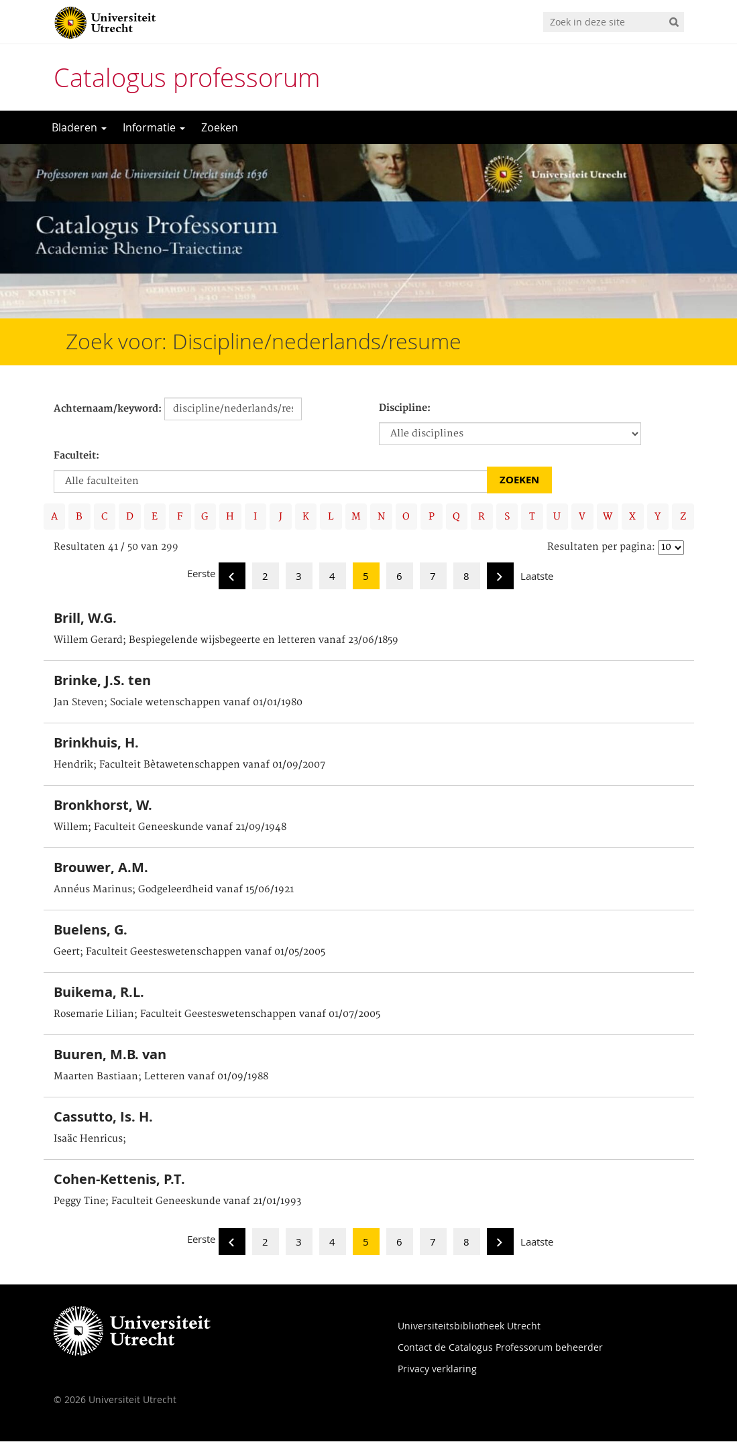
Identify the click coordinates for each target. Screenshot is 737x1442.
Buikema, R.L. (99, 992)
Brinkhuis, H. (96, 743)
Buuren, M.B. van (110, 1055)
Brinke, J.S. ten (102, 681)
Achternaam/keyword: (108, 409)
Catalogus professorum (187, 77)
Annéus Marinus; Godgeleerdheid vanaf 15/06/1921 (174, 890)
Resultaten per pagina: (601, 548)
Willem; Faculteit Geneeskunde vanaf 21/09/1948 (170, 828)
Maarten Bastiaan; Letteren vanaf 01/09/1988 (161, 1077)
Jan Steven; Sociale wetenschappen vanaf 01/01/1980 (178, 703)
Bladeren (79, 127)
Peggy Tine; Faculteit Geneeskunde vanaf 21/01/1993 (177, 1202)
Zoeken (219, 127)
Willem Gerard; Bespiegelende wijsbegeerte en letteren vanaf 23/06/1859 (226, 641)
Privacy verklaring (437, 1369)
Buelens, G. (90, 930)
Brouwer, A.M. (101, 868)
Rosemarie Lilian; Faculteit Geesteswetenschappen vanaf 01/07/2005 (217, 1015)
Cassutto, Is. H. (103, 1117)
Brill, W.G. (85, 618)
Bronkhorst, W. (103, 805)
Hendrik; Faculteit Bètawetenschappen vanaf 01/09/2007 (189, 766)
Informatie (154, 127)
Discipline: (405, 408)
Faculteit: (76, 456)
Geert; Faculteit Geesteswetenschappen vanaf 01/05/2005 (189, 953)
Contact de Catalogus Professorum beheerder (500, 1347)
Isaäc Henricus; (90, 1140)
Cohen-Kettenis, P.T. (119, 1179)
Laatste (536, 576)
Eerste (201, 574)
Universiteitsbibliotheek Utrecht (469, 1326)
